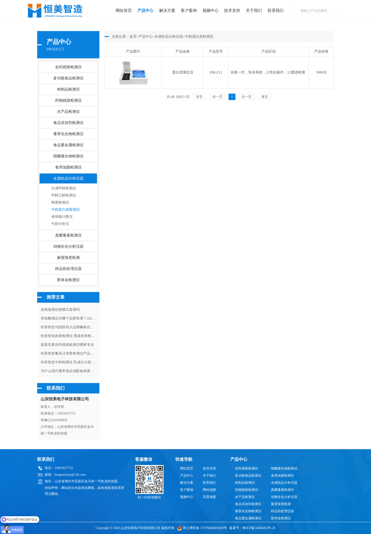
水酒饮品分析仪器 (169, 36)
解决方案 (167, 10)
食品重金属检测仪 (248, 518)
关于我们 (254, 10)
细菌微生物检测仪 (284, 468)
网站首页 (124, 10)
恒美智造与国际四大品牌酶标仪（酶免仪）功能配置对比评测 (68, 327)
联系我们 (276, 10)
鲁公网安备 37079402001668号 (202, 528)
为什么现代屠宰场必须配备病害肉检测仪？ (68, 371)
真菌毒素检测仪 (282, 490)
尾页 (264, 97)
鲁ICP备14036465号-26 (259, 528)
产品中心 (145, 10)
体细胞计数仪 (62, 217)
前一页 (217, 97)
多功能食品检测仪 (248, 475)
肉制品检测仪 (245, 482)
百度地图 (209, 497)
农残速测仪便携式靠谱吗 (60, 309)
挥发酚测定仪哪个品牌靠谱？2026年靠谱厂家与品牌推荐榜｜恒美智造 (68, 318)
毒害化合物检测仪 (248, 511)
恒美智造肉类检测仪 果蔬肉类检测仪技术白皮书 (68, 336)
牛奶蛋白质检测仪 (65, 209)
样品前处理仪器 (282, 511)
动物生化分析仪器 (284, 497)
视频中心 (211, 10)
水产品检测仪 (245, 497)
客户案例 (189, 10)
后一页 (247, 97)
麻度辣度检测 (281, 504)
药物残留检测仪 (246, 490)
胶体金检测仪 (68, 280)
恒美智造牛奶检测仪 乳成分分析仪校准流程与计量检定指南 (68, 362)
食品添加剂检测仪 (248, 504)
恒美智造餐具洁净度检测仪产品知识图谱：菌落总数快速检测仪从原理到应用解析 (68, 353)
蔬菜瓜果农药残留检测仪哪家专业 (67, 345)
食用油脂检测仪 (282, 475)
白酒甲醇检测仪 (63, 188)
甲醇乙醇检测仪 (63, 195)
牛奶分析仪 (60, 224)
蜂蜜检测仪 (60, 202)
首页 (133, 36)
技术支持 (232, 10)
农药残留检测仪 (246, 468)
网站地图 (209, 490)
